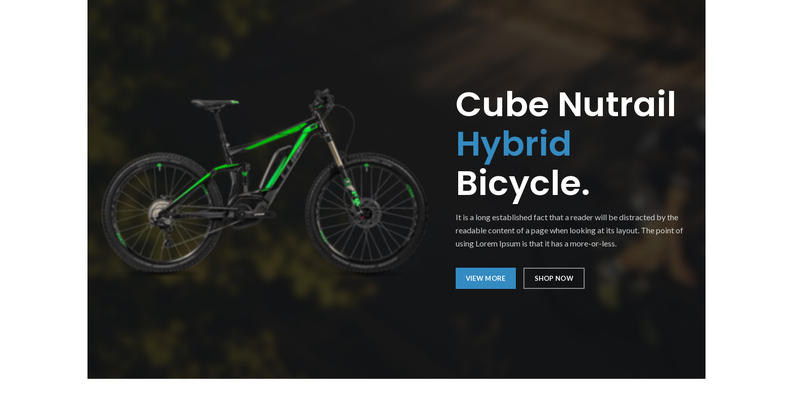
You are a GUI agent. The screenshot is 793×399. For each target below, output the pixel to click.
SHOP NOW (554, 278)
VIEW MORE (486, 278)
